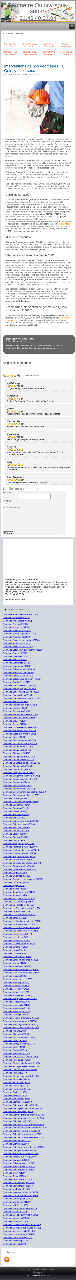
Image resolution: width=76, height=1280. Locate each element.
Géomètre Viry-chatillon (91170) (18, 1237)
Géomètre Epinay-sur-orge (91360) (19, 824)
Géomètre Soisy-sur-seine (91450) (19, 1166)
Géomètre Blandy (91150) (15, 659)
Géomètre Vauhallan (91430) (16, 1189)
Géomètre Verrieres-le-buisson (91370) (21, 1195)
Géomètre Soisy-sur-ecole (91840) (19, 1163)
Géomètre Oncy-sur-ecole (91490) (19, 1037)
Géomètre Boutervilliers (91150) (18, 695)
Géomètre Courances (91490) (17, 785)
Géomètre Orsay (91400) (14, 1047)
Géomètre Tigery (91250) (14, 1173)
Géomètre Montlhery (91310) (16, 1011)
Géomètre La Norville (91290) (16, 911)
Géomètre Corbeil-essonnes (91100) (20, 779)
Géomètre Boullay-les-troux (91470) (19, 685)
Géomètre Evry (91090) (14, 840)
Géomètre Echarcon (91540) (16, 814)
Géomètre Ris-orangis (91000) (17, 1082)
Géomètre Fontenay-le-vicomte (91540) (21, 850)
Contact (52, 1269)
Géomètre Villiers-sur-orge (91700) (19, 1234)
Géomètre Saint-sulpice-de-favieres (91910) (23, 1137)
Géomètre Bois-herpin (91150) (17, 666)
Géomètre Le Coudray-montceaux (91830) (22, 921)
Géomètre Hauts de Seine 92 (10, 53)
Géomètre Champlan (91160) (16, 753)
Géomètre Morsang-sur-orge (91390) (20, 1021)
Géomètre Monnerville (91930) (17, 1005)
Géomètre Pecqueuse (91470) (17, 1060)
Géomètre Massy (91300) (15, 976)
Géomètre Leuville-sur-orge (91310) (19, 943)
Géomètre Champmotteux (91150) (19, 756)
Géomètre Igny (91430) (13, 885)
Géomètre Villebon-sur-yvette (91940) (20, 1215)
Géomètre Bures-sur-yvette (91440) (19, 734)
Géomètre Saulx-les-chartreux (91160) (21, 1153)
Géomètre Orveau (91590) (15, 1050)
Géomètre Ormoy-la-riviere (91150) (19, 1044)
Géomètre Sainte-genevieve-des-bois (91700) (24, 1147)
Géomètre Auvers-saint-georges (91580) (21, 640)
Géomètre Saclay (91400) (15, 1095)
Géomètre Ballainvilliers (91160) (18, 646)
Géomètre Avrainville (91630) (16, 643)
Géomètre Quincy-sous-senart (38, 8)
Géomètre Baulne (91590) (15, 653)
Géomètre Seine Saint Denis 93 (30, 53)
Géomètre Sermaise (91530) (16, 1160)
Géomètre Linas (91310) (14, 950)
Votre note (8, 501)
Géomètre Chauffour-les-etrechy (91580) (22, 763)
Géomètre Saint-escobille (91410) (18, 1111)
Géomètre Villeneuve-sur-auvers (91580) (22, 1228)
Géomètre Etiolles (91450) (15, 834)
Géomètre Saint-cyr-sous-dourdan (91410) (22, 1108)
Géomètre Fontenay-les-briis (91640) (20, 853)
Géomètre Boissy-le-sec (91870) (18, 675)
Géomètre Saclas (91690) (15, 1092)
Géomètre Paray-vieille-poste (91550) (20, 1056)
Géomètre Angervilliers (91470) (17, 621)
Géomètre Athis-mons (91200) (17, 630)
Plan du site (25, 1269)
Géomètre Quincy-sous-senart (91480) (21, 1076)
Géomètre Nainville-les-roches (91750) (21, 1027)
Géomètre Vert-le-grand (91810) (18, 1199)
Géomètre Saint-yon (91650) (16, 1144)
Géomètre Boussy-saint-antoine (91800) (21, 692)
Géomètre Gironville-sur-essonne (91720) (22, 863)
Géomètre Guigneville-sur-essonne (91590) (23, 879)
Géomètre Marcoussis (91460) (17, 966)
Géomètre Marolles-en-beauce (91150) (21, 969)
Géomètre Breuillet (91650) (15, 708)
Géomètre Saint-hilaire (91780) (17, 1121)
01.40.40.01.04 (38, 18)
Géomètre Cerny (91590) (14, 737)
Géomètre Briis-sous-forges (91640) (19, 717)
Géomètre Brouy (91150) (14, 721)
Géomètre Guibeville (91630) (16, 876)
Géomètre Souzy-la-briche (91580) (19, 1169)
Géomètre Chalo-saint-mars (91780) (20, 740)
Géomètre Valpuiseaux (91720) (17, 1179)
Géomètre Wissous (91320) (15, 1240)
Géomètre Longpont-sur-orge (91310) (20, 960)
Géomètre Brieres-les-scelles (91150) (20, 714)
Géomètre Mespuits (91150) (16, 992)
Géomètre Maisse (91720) (15, 963)
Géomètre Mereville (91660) (16, 985)
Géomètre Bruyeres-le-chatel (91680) (20, 727)
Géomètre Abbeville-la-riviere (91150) (20, 614)
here (48, 1275)
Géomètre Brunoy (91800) (15, 724)
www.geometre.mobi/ (15, 599)
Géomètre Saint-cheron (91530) (18, 1102)
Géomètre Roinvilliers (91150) (17, 1089)
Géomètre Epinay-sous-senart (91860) (21, 821)
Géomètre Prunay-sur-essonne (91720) (21, 1066)
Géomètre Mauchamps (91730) (17, 979)
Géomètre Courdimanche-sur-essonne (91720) (24, 792)
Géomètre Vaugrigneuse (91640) (18, 1186)
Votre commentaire (12, 507)
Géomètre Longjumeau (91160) (17, 956)
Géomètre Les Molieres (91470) (18, 934)
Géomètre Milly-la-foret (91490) (17, 995)
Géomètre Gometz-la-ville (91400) (19, 866)
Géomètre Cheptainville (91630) (18, 766)
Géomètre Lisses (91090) (15, 953)
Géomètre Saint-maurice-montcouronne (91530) (25, 1127)
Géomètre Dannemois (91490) (17, 805)
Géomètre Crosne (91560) (15, 798)
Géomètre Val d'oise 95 (66, 53)
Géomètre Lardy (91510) (14, 918)
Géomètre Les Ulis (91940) (15, 937)
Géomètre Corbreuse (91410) (16, 782)
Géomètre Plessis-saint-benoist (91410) (21, 1063)
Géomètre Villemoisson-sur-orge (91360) (22, 1224)
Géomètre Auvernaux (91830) (16, 637)
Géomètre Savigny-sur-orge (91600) (20, 1157)
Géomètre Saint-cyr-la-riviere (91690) (20, 1105)
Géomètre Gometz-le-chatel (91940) (20, 869)
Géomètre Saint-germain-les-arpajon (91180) (24, 1115)
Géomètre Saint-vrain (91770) (17, 1140)
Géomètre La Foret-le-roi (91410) (18, 905)
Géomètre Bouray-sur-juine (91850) (19, 688)
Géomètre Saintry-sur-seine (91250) (19, 1150)
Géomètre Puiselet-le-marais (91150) (20, 1069)
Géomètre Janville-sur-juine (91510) (19, 892)
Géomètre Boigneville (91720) (17, 663)
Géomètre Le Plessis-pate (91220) (19, 924)
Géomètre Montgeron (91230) (17, 1008)
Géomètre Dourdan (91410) (16, 808)
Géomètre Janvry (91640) (15, 895)
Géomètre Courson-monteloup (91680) (21, 795)
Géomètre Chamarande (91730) (18, 746)
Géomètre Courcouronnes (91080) (19, 788)
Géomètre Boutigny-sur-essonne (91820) (22, 698)
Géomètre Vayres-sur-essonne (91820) (21, 1192)
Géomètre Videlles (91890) (15, 1205)
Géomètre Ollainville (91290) (16, 1034)
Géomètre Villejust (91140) (15, 1221)
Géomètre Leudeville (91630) (16, 940)
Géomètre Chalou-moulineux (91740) (20, 743)
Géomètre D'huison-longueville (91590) (21, 801)
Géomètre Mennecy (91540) (16, 982)
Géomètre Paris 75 (10, 45)
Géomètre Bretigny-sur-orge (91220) (20, 705)
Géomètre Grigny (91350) (15, 872)
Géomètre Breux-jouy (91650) (17, 711)
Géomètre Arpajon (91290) (15, 624)
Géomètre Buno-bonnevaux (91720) (19, 730)
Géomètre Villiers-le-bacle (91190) (19, 1231)
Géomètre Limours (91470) (15, 947)
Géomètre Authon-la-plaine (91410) (19, 633)
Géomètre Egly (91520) (14, 818)
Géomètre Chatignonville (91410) (18, 759)
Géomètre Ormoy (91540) (15, 1040)
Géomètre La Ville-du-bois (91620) (19, 914)
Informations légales (39, 1269)
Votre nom (8, 492)
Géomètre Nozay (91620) (15, 1031)
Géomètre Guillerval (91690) (16, 882)
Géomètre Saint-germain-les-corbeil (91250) (23, 1118)
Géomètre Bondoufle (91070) (16, 682)
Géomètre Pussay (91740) (15, 1073)
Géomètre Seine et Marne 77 (30, 45)
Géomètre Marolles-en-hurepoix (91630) (21, 973)
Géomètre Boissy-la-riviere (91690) (19, 669)
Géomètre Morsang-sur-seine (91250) (20, 1024)
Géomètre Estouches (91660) (16, 827)
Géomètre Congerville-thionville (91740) (21, 776)
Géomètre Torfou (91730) (14, 1176)
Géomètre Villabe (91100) (15, 1211)
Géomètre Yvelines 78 (48, 45)
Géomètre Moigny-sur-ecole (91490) (20, 998)
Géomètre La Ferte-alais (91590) (18, 901)
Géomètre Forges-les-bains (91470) (19, 856)
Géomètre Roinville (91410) (15, 1086)
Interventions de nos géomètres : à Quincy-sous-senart (34, 68)
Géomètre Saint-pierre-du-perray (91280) (22, 1134)
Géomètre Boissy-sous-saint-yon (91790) (22, 679)
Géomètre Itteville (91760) (15, 889)
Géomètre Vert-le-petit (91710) (17, 1202)
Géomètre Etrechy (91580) (15, 837)
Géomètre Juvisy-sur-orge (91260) (19, 898)
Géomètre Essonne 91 (66, 45)
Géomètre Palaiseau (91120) (16, 1053)
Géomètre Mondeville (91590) (17, 1002)
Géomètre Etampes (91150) (16, 830)
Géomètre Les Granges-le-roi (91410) (20, 931)
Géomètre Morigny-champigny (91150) (21, 1018)
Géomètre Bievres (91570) (15, 656)
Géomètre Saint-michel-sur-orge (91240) (22, 1131)
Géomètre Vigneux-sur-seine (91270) (20, 1208)
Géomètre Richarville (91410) (16, 1079)
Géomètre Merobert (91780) (16, 989)
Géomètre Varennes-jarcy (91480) (18, 1182)
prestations (66, 224)
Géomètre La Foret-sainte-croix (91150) (21, 908)
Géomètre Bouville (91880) (15, 701)
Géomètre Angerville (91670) (16, 617)
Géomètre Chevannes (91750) (17, 769)
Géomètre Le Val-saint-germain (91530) (21, 927)
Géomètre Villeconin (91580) (16, 1218)
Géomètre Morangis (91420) (16, 1014)
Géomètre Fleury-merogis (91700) (19, 843)
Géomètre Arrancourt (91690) (16, 627)
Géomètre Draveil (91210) (15, 811)
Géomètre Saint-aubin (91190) (17, 1098)
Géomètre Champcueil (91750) (17, 750)
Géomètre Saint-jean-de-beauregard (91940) (23, 1124)
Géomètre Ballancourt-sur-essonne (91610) (23, 650)
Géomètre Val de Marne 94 (49, 53)
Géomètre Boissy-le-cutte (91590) (18, 672)
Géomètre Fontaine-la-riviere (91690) (20, 847)
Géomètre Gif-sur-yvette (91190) (18, 859)
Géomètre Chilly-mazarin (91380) (18, 772)
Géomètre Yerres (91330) (15, 1244)
